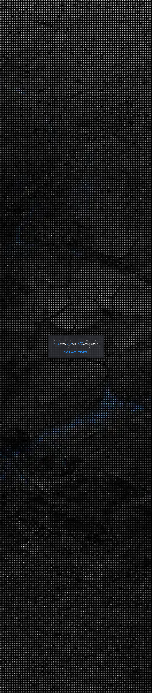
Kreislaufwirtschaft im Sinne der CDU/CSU (112, 122)
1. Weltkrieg (56, 86)
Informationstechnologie (110, 341)
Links (100, 577)
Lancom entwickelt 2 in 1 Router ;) (109, 126)
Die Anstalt (106, 411)
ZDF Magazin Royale (109, 419)
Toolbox (81, 9)
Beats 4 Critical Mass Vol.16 (107, 140)
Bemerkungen (103, 569)
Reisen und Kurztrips (105, 388)
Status (100, 585)
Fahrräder (105, 359)
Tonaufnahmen (103, 430)
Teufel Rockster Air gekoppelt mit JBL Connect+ (109, 60)
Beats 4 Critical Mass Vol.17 (107, 130)
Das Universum (111, 550)
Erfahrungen (102, 349)
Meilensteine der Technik (114, 535)
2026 (99, 296)
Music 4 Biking (115, 446)
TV (103, 465)
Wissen (100, 491)
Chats (100, 597)
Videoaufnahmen (103, 480)
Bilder (100, 573)
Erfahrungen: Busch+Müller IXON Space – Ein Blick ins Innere (111, 78)
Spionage (62, 88)
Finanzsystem (106, 501)
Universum (106, 547)
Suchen (99, 38)
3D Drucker (106, 351)
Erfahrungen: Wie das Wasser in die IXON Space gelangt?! (114, 157)
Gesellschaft (106, 518)
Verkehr (100, 473)
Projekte (112, 9)
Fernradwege (114, 404)
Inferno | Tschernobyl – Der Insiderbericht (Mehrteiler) (111, 99)
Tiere (104, 539)
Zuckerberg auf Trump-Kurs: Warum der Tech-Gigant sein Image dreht (110, 117)
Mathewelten (110, 525)
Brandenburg (114, 400)
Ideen (104, 330)
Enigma (77, 86)
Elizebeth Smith (70, 86)
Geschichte (86, 86)
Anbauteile (109, 362)
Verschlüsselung (69, 88)
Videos (100, 593)
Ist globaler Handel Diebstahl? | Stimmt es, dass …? (111, 105)
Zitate (100, 581)
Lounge (116, 457)
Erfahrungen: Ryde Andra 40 (114, 206)
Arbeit (100, 338)
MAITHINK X (106, 415)
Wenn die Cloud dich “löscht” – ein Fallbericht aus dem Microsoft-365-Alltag (109, 135)
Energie (104, 497)
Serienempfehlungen (109, 487)
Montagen (105, 345)
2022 (99, 312)
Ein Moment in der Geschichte (116, 512)
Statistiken (101, 423)
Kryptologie (56, 88)
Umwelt (104, 384)
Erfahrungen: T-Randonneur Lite (109, 65)
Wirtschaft (105, 554)
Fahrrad (108, 440)
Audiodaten (102, 601)
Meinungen (102, 377)
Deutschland (110, 397)
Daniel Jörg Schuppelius (41, 87)
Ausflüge (105, 391)
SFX (103, 461)
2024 (99, 304)
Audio (104, 355)
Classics (116, 449)
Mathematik (106, 522)
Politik (104, 380)
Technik (104, 532)
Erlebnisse (105, 373)
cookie (3, 9)
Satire (100, 408)
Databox (92, 9)
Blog (72, 9)
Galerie (102, 9)
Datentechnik (106, 493)
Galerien (101, 589)
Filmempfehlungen (108, 483)
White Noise (106, 469)
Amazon (99, 621)
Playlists (105, 437)
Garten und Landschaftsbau (111, 366)
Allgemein (101, 327)
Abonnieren (123, 674)
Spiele (104, 334)
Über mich (123, 9)
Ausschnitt (105, 433)
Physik (104, 528)
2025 (99, 300)
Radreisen (105, 395)
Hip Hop (116, 453)
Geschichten (102, 370)
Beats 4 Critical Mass (117, 443)
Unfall (104, 476)
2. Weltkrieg (62, 86)
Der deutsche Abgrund (113, 508)
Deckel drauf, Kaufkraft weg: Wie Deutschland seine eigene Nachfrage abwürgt (111, 111)
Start (24, 30)
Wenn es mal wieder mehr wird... (109, 69)
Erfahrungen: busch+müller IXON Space (111, 73)
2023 (99, 308)
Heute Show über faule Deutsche (109, 94)
